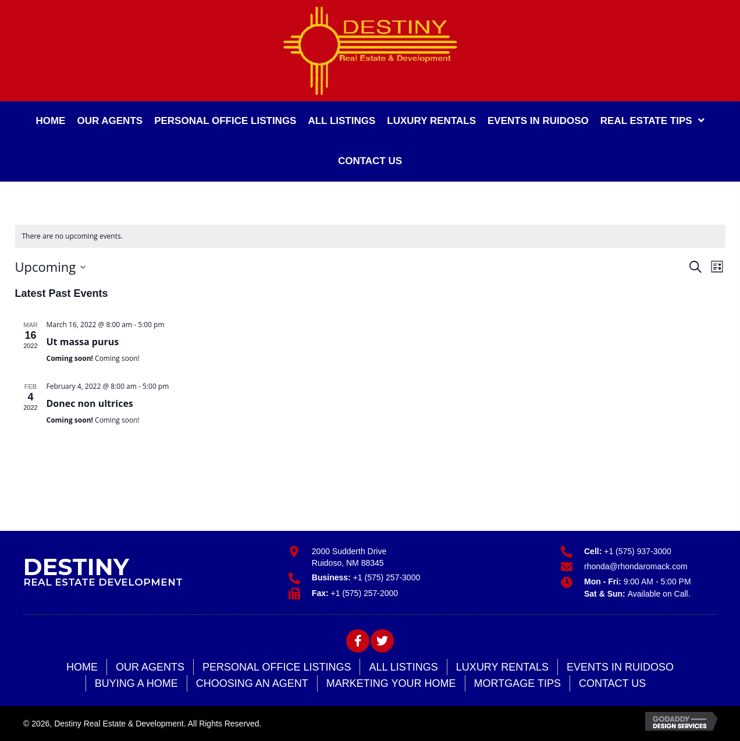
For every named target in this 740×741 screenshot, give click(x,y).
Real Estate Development (103, 582)
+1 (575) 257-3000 (387, 577)
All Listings (403, 667)
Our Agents (150, 667)
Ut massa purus (83, 341)
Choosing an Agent (252, 683)
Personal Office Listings (276, 667)
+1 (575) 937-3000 (637, 551)
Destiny (76, 566)
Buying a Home (136, 683)
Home (82, 667)
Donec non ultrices (90, 403)
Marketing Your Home (391, 683)
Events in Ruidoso (620, 667)
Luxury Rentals (502, 667)
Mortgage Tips (517, 683)
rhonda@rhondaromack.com (636, 566)
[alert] (370, 237)
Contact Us (612, 683)
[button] (357, 641)
